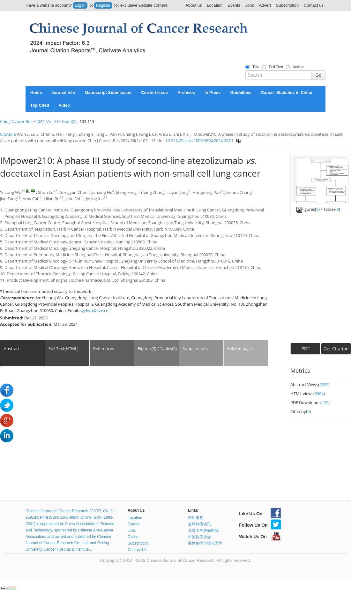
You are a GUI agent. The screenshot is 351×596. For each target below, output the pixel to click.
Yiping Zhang (152, 192)
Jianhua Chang (238, 192)
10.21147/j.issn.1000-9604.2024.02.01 (199, 140)
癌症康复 (195, 518)
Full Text (276, 67)
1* (23, 191)
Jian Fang (8, 199)
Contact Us (137, 549)
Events (234, 5)
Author (298, 67)
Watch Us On (260, 536)
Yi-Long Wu (10, 192)
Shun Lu (46, 192)
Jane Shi (72, 199)
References (103, 348)
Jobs (249, 5)
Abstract (12, 348)
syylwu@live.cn (94, 310)
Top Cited (39, 105)
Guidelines (240, 92)
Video (64, 105)
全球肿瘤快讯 (199, 524)
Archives (186, 92)
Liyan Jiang (178, 192)
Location (214, 5)
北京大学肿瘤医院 (203, 530)
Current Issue (154, 92)
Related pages (240, 348)
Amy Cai (30, 199)
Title (255, 67)
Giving (133, 537)
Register (103, 5)
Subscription (287, 5)
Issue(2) (69, 121)
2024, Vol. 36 (47, 121)
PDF (306, 349)
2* (55, 191)
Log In (80, 5)
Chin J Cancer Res (16, 121)
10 (19, 197)
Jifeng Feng (126, 192)
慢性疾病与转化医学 (205, 543)
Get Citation (336, 349)
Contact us (314, 5)
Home (36, 92)
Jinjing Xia (95, 199)
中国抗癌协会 (199, 537)
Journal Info (63, 92)
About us (193, 5)
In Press (213, 92)
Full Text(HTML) (63, 348)
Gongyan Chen (73, 192)
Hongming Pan (206, 192)
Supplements (195, 348)
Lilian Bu (52, 199)
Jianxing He (101, 192)
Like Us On (260, 513)
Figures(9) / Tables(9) (157, 348)
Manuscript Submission (108, 92)
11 (40, 197)
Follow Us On (260, 525)
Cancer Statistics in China (286, 92)
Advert (265, 5)
